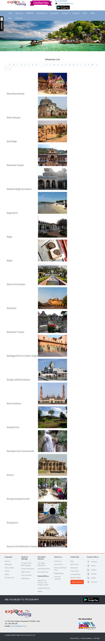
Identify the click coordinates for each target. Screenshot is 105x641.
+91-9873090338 (62, 1)
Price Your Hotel (26, 575)
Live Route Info (75, 574)
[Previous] (6, 65)
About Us (19, 13)
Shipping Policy (59, 573)
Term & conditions (86, 638)
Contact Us (19, 18)
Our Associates (9, 578)
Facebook (92, 562)
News (85, 13)
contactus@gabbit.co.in (65, 3)
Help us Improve (77, 582)
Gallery (93, 13)
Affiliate (40, 591)
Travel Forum (74, 571)
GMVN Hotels (25, 578)
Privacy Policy (58, 564)
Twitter (91, 566)
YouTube (92, 574)
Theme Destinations (27, 569)
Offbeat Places (26, 572)
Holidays (75, 13)
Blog (9, 18)
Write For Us (74, 564)
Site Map (97, 638)
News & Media (9, 568)
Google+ (91, 570)
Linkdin (91, 578)
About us (7, 561)
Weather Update (75, 578)
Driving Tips (74, 568)
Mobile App (30, 13)
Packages (65, 13)
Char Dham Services (44, 569)
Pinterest (92, 582)
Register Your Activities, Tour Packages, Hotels (43, 582)
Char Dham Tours (43, 572)
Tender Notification (44, 588)
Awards (7, 571)
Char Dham (54, 13)
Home (10, 13)
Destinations (42, 13)
